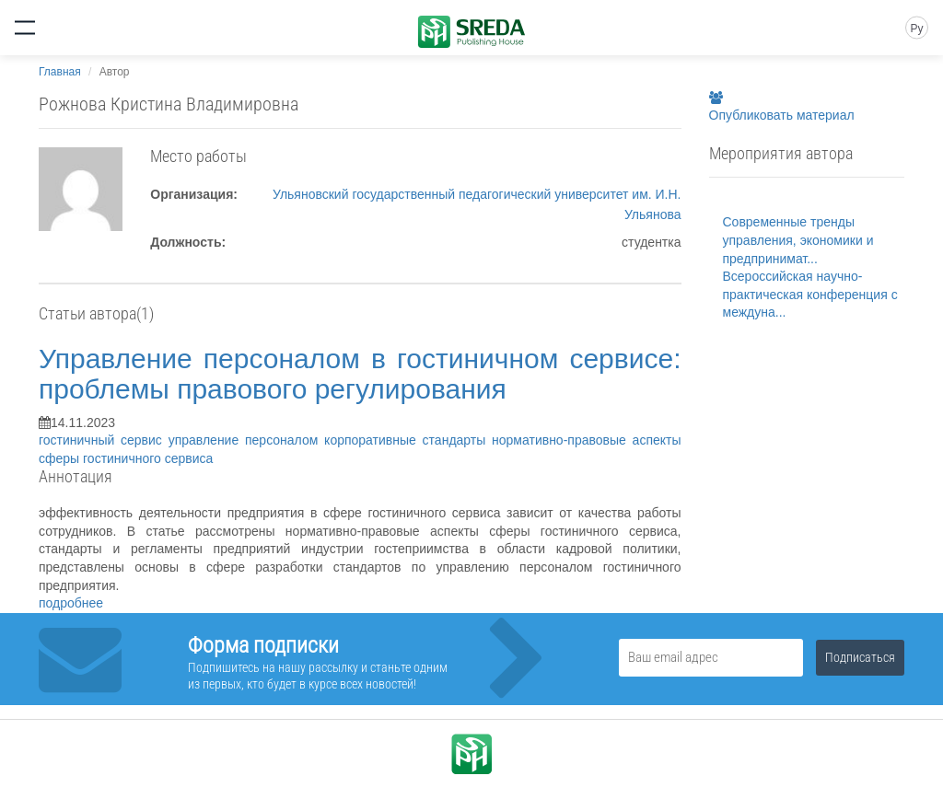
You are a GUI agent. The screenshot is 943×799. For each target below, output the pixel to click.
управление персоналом (246, 440)
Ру (916, 28)
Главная (60, 71)
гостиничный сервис (104, 440)
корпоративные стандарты (408, 440)
